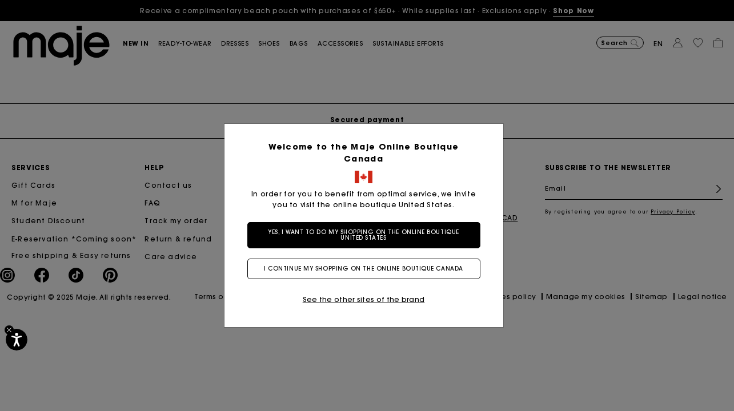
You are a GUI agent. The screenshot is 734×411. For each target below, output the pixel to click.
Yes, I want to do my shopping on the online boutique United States (367, 234)
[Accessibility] (16, 339)
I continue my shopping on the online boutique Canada (367, 268)
